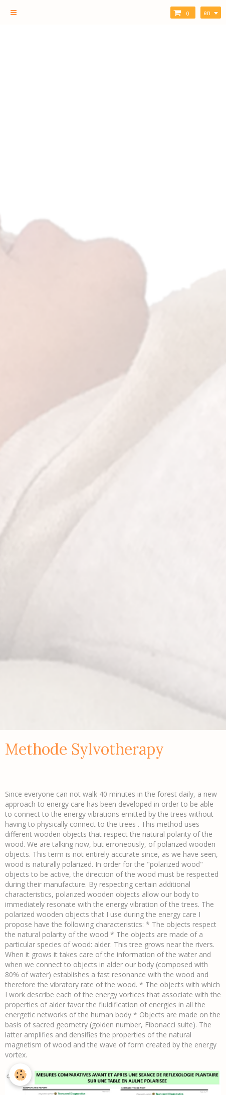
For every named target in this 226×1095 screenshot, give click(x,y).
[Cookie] (20, 1074)
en (206, 13)
